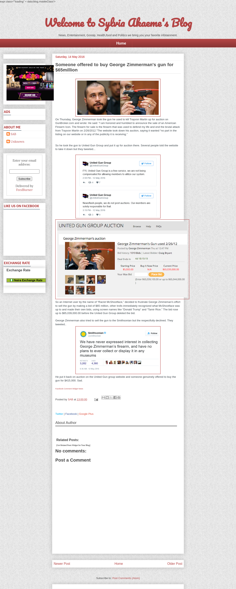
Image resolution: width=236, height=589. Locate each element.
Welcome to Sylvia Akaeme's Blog (118, 23)
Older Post (174, 563)
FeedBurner (24, 190)
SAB (13, 134)
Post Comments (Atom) (126, 578)
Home (121, 43)
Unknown (17, 141)
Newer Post (62, 563)
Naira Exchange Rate (26, 280)
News (81, 389)
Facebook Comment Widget (66, 389)
